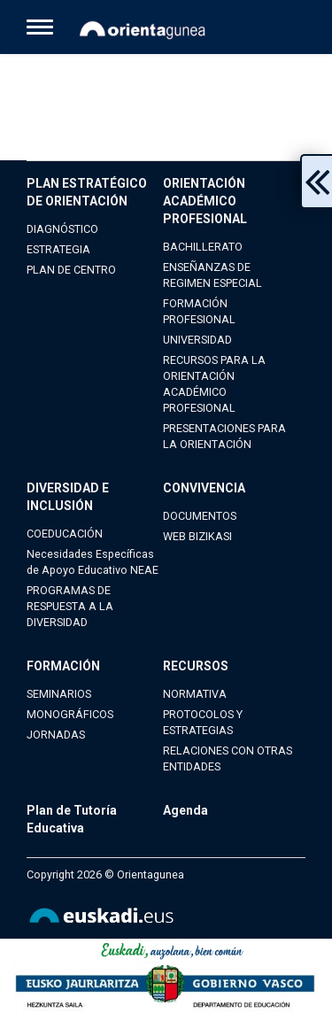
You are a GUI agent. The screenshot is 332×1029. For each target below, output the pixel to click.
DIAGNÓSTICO (62, 229)
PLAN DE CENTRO (71, 269)
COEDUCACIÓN (65, 533)
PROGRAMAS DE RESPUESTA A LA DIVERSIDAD (70, 606)
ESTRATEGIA (58, 249)
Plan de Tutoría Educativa (72, 819)
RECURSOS (195, 666)
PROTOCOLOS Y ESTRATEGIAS (203, 722)
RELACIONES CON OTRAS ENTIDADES (227, 758)
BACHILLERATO (203, 246)
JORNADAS (56, 734)
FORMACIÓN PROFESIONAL (199, 311)
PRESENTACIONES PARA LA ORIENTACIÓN (224, 436)
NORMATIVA (195, 693)
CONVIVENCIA (204, 488)
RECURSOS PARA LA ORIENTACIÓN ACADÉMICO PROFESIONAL (214, 383)
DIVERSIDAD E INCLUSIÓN (68, 497)
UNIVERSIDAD (197, 339)
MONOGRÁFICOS (70, 714)
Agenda (185, 810)
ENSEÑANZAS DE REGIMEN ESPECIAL (212, 275)
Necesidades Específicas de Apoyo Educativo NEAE (92, 561)
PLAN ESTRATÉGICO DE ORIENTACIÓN (87, 192)
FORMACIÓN (63, 666)
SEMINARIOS (59, 693)
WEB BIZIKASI (197, 536)
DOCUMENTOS (199, 515)
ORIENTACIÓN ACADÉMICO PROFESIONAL (205, 201)
